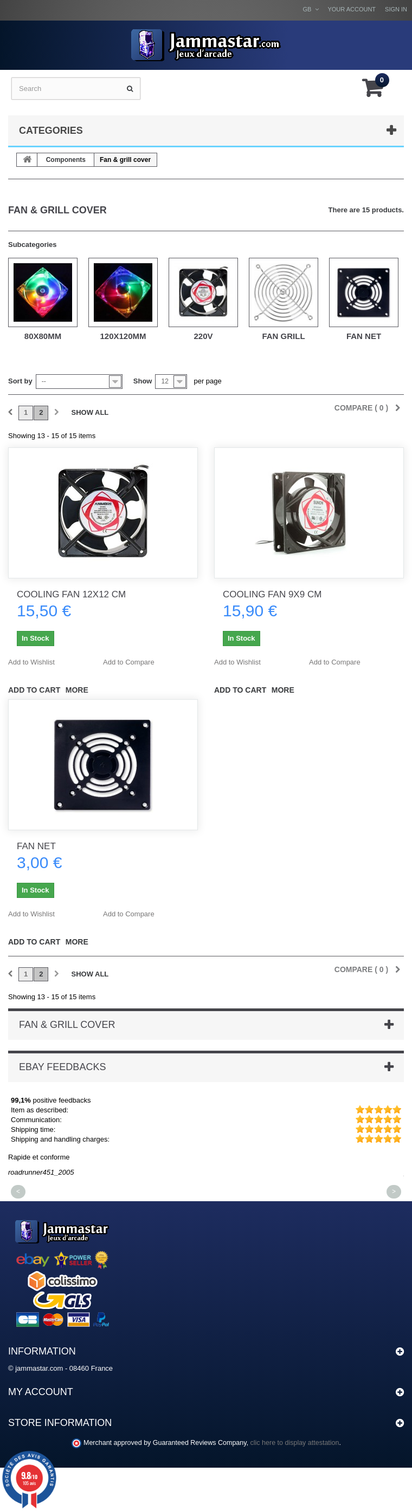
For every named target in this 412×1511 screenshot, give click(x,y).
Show (142, 381)
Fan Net (363, 336)
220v (203, 336)
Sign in (396, 9)
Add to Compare (128, 662)
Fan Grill (283, 336)
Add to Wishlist (31, 662)
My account (40, 1391)
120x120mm (123, 336)
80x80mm (42, 336)
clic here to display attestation (294, 1443)
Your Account (351, 9)
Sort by (20, 381)
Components (66, 160)
